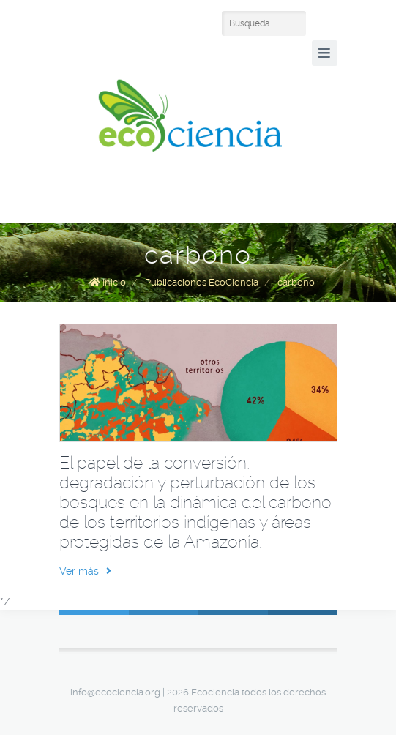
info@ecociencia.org (115, 692)
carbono (296, 282)
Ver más (85, 571)
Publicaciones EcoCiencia (201, 282)
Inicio (114, 282)
